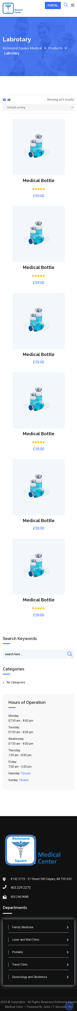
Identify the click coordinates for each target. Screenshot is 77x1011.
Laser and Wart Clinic (25, 939)
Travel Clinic (20, 964)
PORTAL (52, 5)
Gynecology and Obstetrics (29, 977)
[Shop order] (38, 107)
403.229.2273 (14, 887)
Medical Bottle (39, 180)
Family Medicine (22, 927)
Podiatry (17, 952)
